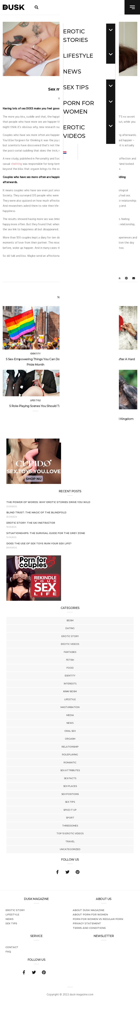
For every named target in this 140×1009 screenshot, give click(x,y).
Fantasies (70, 652)
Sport (70, 817)
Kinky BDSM (70, 691)
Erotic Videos (70, 644)
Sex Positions (70, 794)
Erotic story (70, 636)
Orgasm (70, 738)
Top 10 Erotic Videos (70, 833)
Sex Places (70, 786)
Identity (70, 675)
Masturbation (70, 707)
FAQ (8, 951)
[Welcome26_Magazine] (33, 600)
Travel (70, 841)
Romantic (70, 762)
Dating (70, 628)
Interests (70, 683)
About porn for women (90, 914)
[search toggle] (36, 7)
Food (70, 667)
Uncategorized (70, 849)
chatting (16, 164)
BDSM (70, 620)
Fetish (70, 659)
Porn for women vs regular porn (98, 919)
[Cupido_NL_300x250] (33, 483)
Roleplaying (70, 754)
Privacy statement (87, 923)
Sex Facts (70, 778)
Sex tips (70, 802)
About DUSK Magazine (88, 910)
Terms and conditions (89, 927)
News (70, 723)
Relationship (70, 746)
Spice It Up (70, 810)
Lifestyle (70, 699)
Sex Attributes (70, 770)
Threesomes (70, 825)
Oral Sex (70, 731)
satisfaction (67, 206)
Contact (11, 947)
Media (70, 715)
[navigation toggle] (132, 7)
